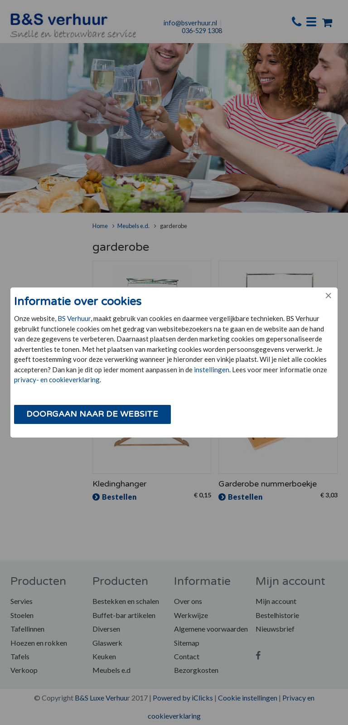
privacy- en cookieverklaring (57, 379)
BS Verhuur (74, 318)
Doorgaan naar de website (92, 414)
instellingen (211, 369)
